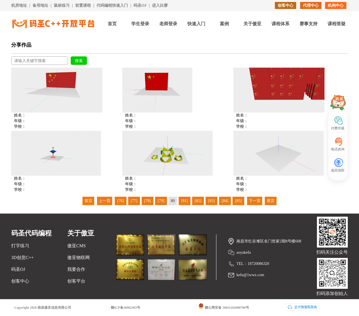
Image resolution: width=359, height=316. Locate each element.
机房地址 (19, 5)
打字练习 (20, 245)
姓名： (20, 115)
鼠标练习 (62, 5)
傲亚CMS (76, 245)
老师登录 (168, 23)
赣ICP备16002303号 (125, 308)
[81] (184, 201)
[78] (147, 201)
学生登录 (140, 23)
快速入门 (196, 23)
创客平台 (76, 281)
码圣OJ (140, 5)
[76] (120, 201)
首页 (112, 23)
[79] (161, 201)
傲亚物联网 (78, 257)
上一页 (105, 201)
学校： (20, 126)
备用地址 (40, 5)
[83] (211, 201)
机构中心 (336, 5)
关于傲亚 (252, 23)
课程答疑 (337, 23)
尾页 (271, 201)
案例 (224, 23)
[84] (225, 201)
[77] (134, 201)
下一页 (255, 201)
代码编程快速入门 (112, 5)
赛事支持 (308, 23)
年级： (20, 121)
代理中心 (311, 5)
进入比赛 (160, 5)
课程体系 (280, 23)
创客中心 (285, 5)
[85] (238, 201)
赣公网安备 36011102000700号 (223, 306)
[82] (198, 201)
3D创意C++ (22, 257)
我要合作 (76, 269)
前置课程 (83, 5)
